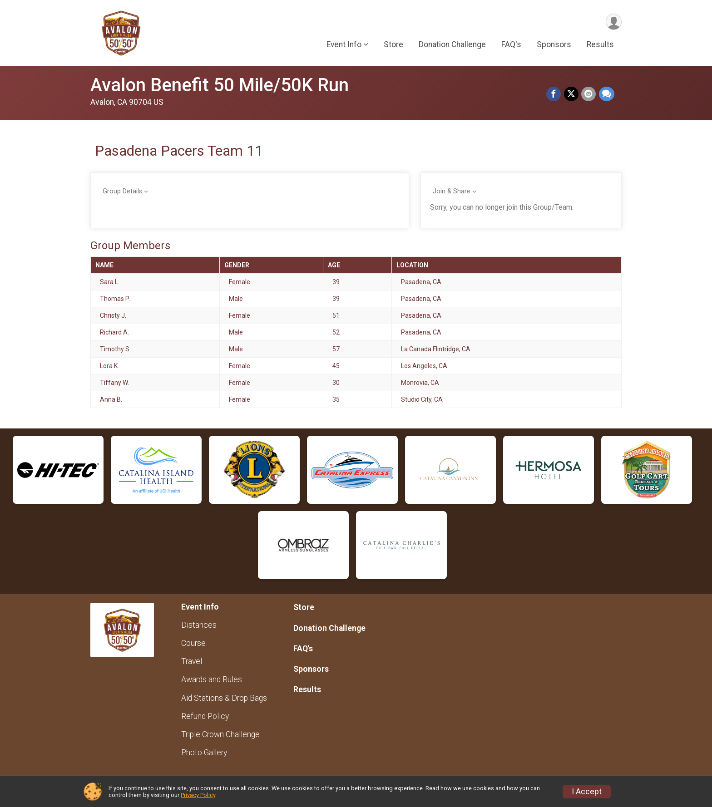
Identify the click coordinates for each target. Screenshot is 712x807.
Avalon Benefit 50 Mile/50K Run (219, 85)
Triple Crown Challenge (220, 734)
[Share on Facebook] (554, 94)
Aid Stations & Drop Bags (224, 698)
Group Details (122, 191)
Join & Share (451, 191)
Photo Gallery (204, 752)
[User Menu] (613, 22)
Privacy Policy (198, 795)
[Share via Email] (589, 94)
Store (393, 44)
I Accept (587, 791)
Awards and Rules (211, 679)
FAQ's (511, 44)
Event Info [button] (343, 44)
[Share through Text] (606, 94)
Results (600, 44)
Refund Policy (205, 716)
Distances (199, 625)
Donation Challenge (452, 44)
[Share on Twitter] (571, 94)
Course (193, 643)
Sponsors (554, 44)
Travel (191, 661)
